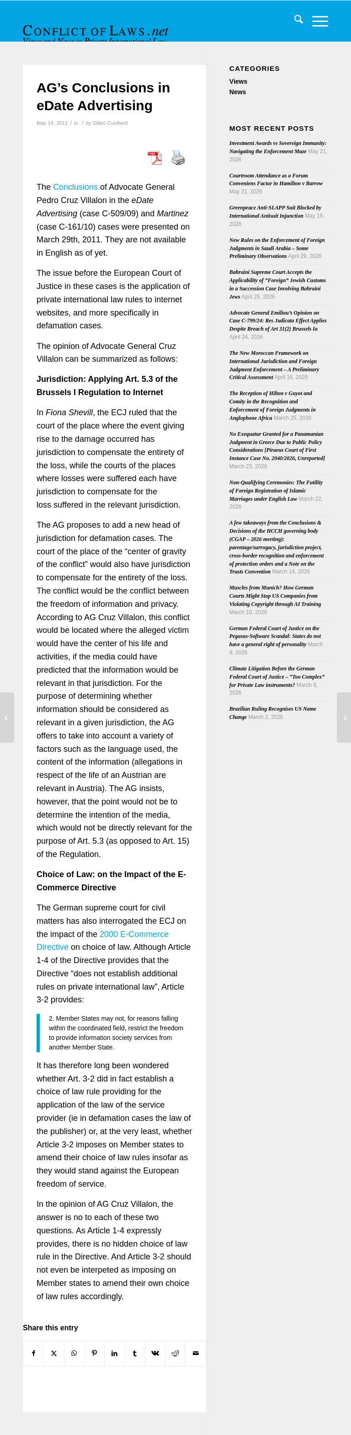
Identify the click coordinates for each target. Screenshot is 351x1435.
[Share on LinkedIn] (114, 1353)
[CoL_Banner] (97, 29)
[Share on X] (54, 1353)
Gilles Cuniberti (110, 123)
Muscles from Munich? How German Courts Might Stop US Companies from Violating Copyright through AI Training (275, 595)
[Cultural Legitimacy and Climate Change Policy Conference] (344, 717)
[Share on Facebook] (33, 1353)
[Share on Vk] (155, 1353)
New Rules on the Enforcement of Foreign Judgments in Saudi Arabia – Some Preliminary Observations (277, 248)
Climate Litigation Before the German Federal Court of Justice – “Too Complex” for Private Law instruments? (276, 676)
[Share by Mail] (195, 1353)
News (237, 92)
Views (238, 81)
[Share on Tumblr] (134, 1353)
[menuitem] (294, 21)
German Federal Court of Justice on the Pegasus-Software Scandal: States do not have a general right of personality (275, 636)
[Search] (294, 21)
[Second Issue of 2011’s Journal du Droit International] (7, 717)
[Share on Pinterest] (94, 1353)
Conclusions (75, 187)
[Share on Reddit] (175, 1353)
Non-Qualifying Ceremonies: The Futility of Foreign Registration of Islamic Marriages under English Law (276, 490)
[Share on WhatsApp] (74, 1353)
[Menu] (315, 21)
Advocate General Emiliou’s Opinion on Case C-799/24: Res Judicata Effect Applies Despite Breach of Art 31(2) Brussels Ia (278, 321)
